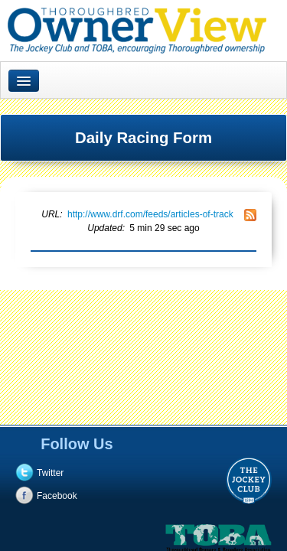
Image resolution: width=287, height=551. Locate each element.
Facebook (57, 496)
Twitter (50, 473)
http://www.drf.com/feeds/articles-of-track (150, 214)
